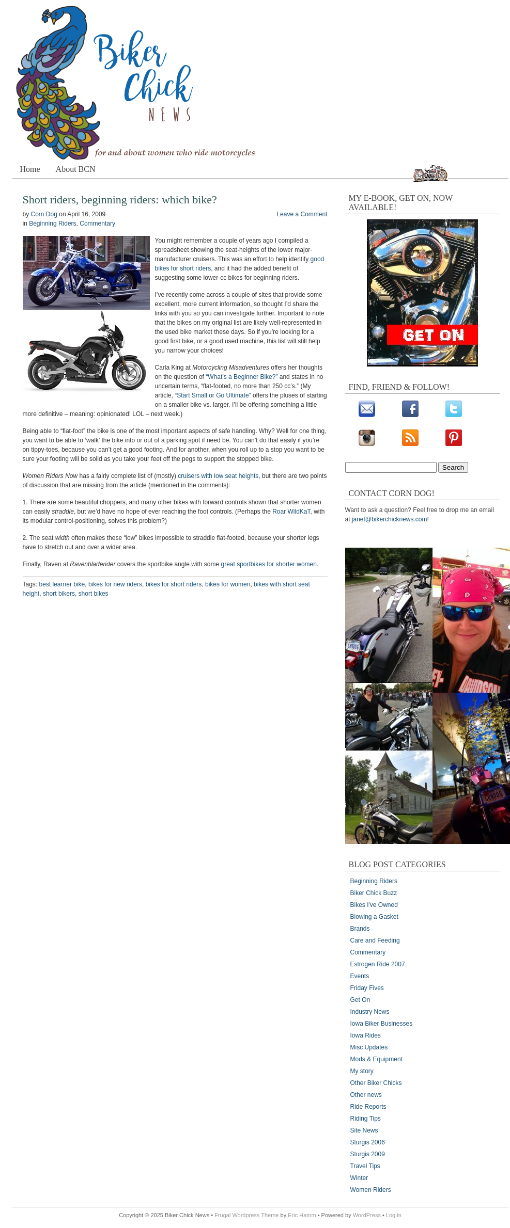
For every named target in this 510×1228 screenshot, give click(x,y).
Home (30, 169)
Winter (359, 1178)
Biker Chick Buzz (373, 893)
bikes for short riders (174, 584)
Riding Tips (365, 1118)
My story (362, 1071)
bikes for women (227, 584)
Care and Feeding (375, 940)
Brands (360, 928)
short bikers (59, 593)
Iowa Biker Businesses (381, 1023)
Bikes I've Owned (374, 904)
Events (359, 976)
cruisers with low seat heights (218, 476)
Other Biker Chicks (376, 1083)
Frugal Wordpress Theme (246, 1215)
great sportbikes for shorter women (269, 564)
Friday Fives (367, 988)
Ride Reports (368, 1106)
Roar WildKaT (291, 511)
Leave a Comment (301, 214)
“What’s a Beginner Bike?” (241, 376)
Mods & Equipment (376, 1059)
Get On (360, 999)
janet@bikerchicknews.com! (390, 519)
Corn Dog (44, 214)
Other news (366, 1094)
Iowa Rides (365, 1035)
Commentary (97, 223)
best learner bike (62, 584)
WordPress (367, 1215)
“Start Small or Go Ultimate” (213, 395)
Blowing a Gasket (374, 916)
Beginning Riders (52, 223)
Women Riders (370, 1189)
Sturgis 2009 (367, 1154)
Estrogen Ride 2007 (377, 964)
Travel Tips (365, 1166)
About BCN (76, 169)
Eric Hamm (302, 1215)
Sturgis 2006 (367, 1142)
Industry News (370, 1011)
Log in (393, 1215)
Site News (364, 1130)
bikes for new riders (115, 584)
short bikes (94, 593)
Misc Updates (369, 1047)
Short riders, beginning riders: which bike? (120, 199)
